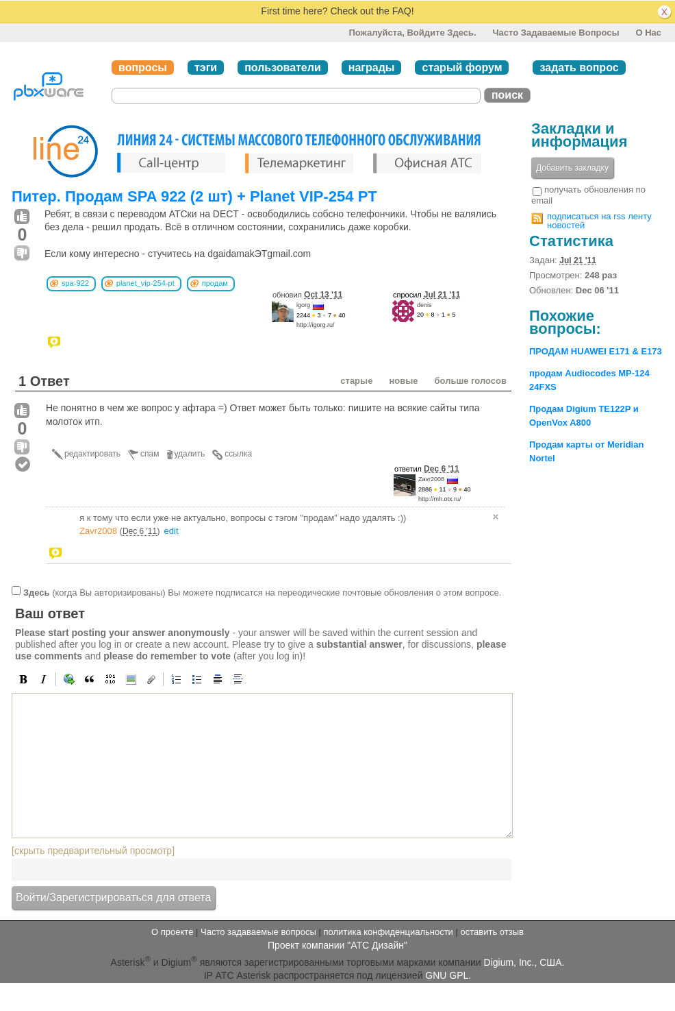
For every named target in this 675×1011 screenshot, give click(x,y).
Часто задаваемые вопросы (555, 32)
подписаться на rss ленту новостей (599, 220)
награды (371, 67)
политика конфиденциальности (388, 932)
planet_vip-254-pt (145, 283)
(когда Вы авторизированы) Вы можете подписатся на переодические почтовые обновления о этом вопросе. (262, 592)
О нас (648, 32)
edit (171, 531)
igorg (303, 305)
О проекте (172, 932)
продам (215, 283)
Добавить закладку (572, 168)
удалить (190, 454)
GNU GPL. (448, 975)
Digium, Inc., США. (524, 962)
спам (149, 454)
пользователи (282, 67)
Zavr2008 (431, 479)
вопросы (142, 67)
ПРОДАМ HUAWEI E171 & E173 (595, 351)
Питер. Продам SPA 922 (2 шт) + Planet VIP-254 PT (194, 196)
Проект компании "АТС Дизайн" (337, 945)
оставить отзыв (492, 932)
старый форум (462, 67)
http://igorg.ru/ (315, 324)
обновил (307, 295)
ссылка (238, 454)
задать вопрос (578, 67)
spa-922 (75, 283)
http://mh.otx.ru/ (439, 499)
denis (424, 305)
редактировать (92, 454)
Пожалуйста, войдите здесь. (412, 32)
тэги (205, 67)
